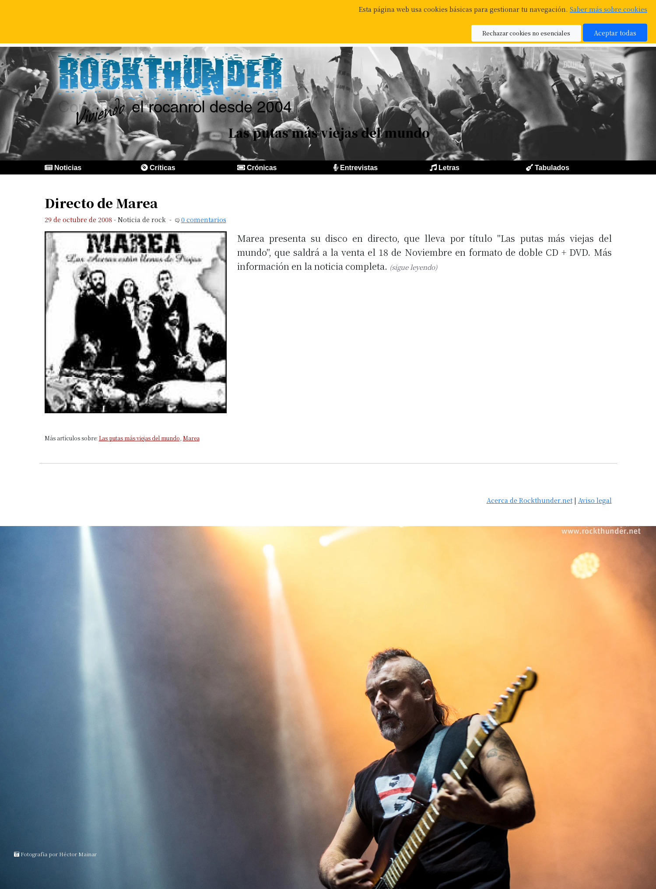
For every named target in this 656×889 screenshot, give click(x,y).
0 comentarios (203, 219)
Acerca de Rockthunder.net (529, 500)
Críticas (162, 167)
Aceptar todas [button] (615, 32)
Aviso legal (595, 500)
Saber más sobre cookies (608, 9)
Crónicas (262, 167)
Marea (191, 438)
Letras (449, 167)
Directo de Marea (101, 203)
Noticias (67, 167)
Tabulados (552, 167)
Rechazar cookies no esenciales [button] (526, 33)
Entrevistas (359, 167)
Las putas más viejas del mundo (139, 438)
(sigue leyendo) (413, 267)
